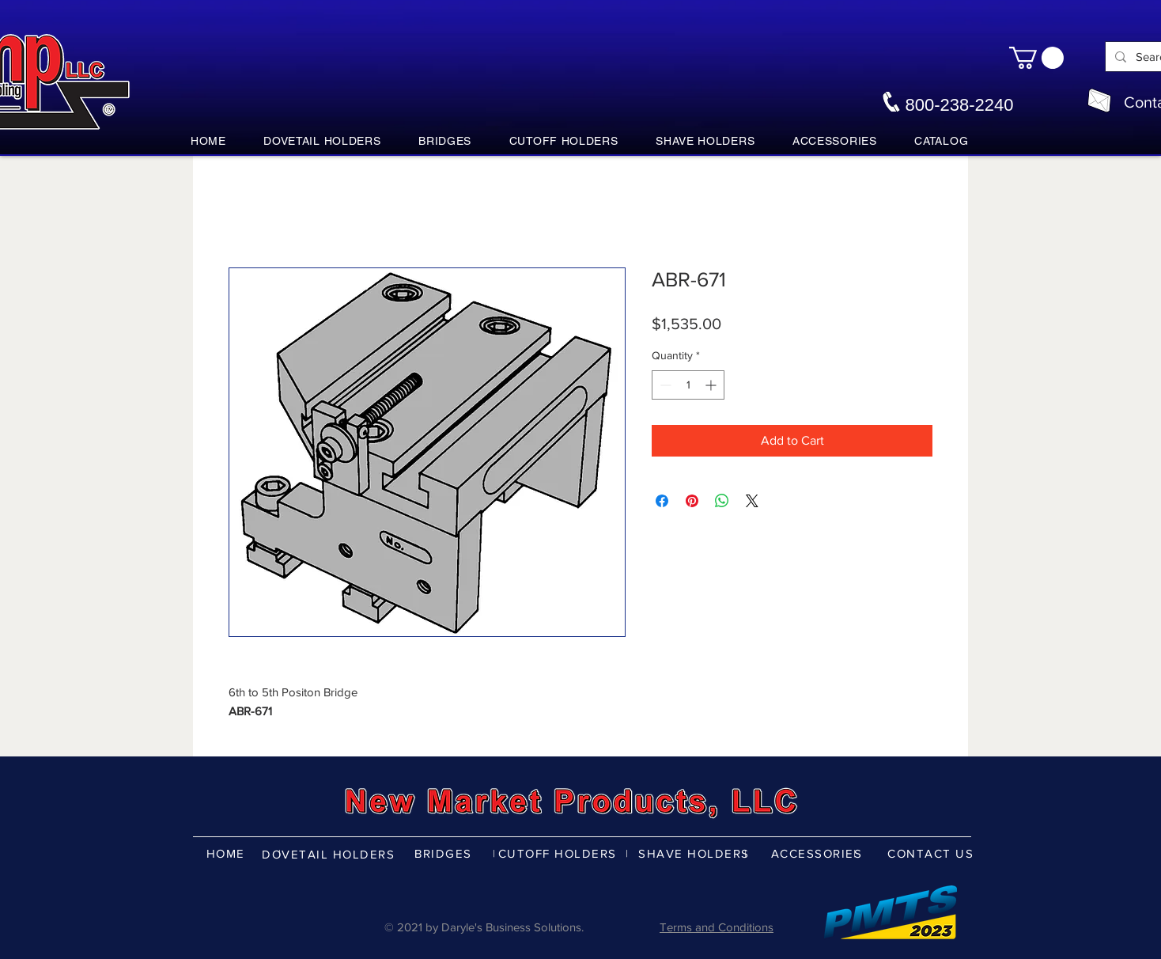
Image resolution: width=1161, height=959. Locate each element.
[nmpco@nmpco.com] (1099, 100)
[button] (1036, 58)
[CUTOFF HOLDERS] (559, 853)
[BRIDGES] (445, 853)
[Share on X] (752, 500)
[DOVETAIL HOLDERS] (330, 854)
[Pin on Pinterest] (692, 500)
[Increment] (712, 385)
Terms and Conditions (716, 927)
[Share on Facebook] (661, 500)
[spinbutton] (688, 385)
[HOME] (227, 853)
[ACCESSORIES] (818, 853)
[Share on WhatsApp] (722, 500)
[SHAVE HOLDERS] (696, 853)
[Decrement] (664, 385)
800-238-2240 (959, 105)
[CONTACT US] (932, 853)
